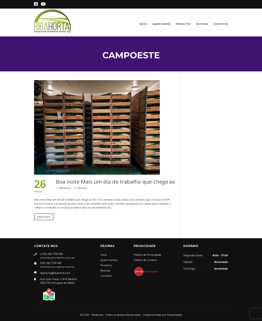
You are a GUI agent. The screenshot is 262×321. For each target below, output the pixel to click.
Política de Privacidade (147, 254)
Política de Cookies (145, 260)
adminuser (65, 188)
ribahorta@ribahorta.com (55, 273)
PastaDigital (174, 314)
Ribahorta (97, 314)
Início (143, 24)
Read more (43, 216)
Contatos (220, 24)
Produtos (183, 24)
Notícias (202, 24)
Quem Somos (161, 24)
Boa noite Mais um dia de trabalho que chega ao (115, 181)
